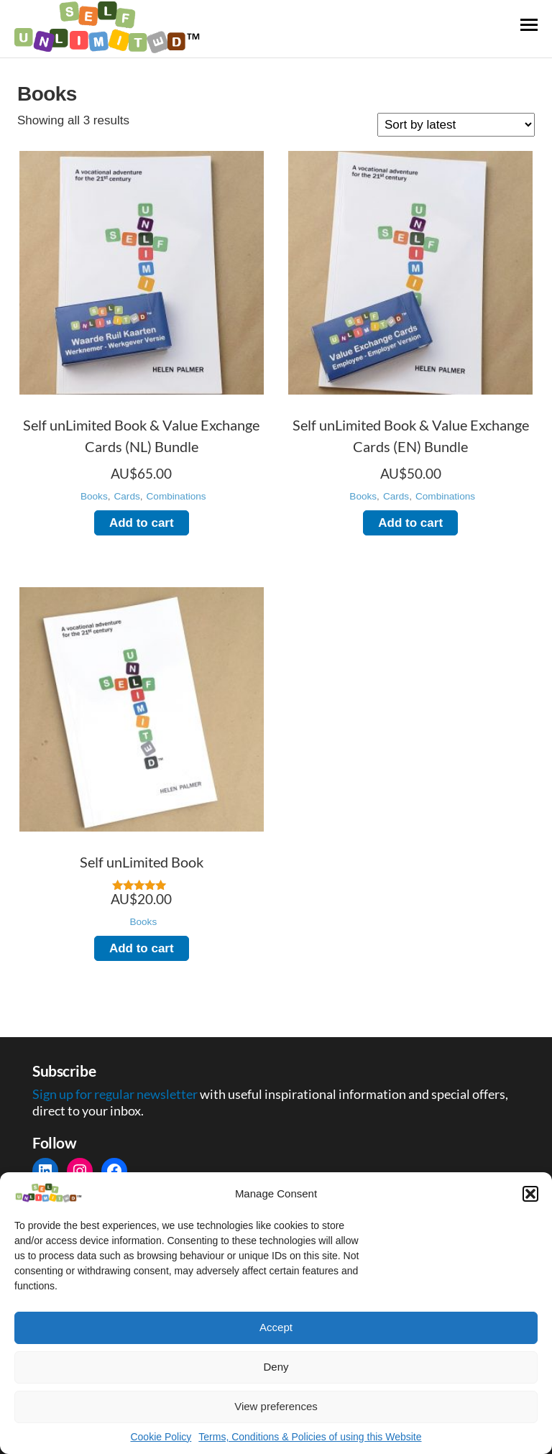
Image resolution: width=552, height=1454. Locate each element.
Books (94, 496)
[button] (530, 1194)
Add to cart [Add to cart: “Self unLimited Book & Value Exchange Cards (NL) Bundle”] (141, 523)
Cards (126, 496)
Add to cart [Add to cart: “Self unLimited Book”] (141, 948)
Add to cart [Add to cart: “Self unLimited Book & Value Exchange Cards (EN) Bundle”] (410, 523)
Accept (276, 1327)
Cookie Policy (160, 1437)
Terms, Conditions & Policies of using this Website (309, 1437)
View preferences (276, 1406)
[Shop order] (456, 125)
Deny (275, 1367)
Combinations (176, 496)
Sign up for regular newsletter (116, 1094)
